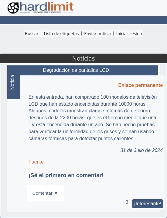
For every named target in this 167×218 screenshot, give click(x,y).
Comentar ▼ (45, 193)
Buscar (32, 33)
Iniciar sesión (129, 33)
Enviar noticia (97, 33)
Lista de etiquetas (61, 33)
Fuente (36, 161)
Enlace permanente (140, 85)
